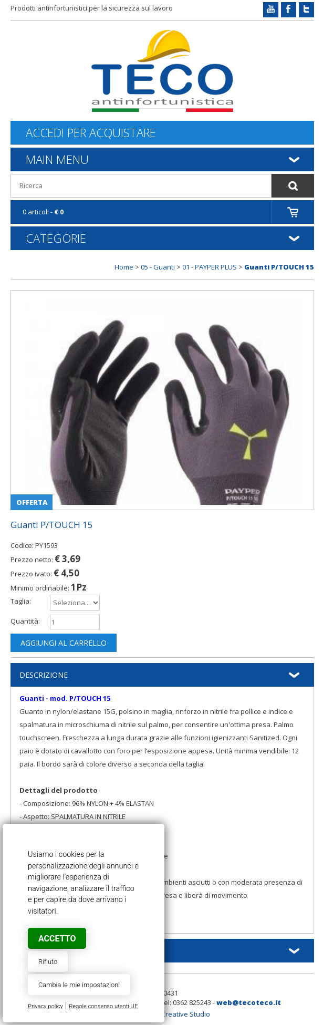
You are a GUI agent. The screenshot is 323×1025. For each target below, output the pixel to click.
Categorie (56, 238)
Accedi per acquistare (91, 132)
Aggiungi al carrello (63, 643)
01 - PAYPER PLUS (209, 267)
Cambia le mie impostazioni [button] (79, 985)
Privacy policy (45, 1006)
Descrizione (43, 675)
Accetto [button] (57, 939)
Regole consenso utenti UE (103, 1006)
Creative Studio (185, 1014)
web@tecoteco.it (248, 1002)
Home (123, 267)
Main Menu (57, 159)
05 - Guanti (158, 267)
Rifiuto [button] (47, 962)
